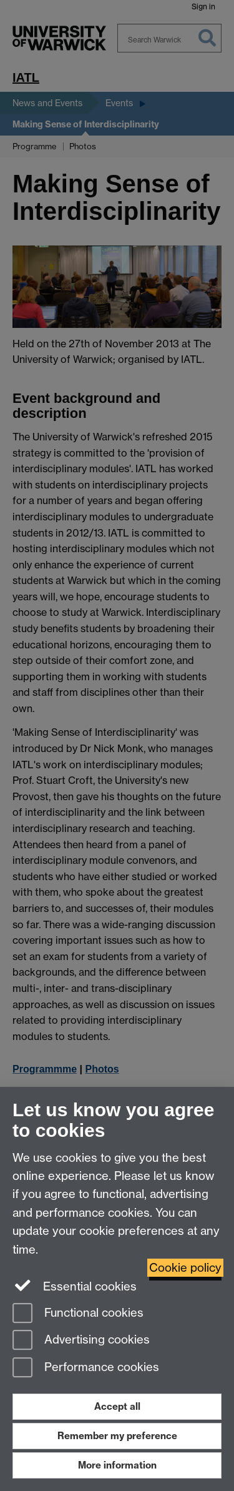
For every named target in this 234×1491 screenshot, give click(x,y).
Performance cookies (85, 1368)
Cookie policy (185, 1268)
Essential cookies (74, 1285)
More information (117, 1465)
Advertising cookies (81, 1340)
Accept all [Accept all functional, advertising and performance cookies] (117, 1406)
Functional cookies (78, 1313)
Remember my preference (117, 1436)
